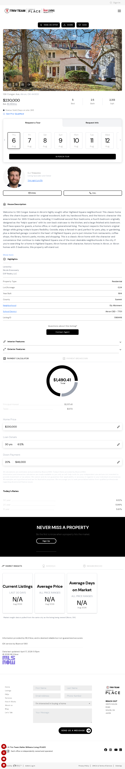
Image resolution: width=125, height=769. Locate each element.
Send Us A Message (76, 730)
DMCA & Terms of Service (102, 766)
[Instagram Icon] (109, 749)
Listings (8, 690)
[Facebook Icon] (104, 749)
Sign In (115, 2)
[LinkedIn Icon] (119, 749)
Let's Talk (9, 712)
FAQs (7, 694)
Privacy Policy (84, 766)
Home (7, 687)
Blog (7, 709)
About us (9, 705)
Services (8, 698)
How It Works (10, 701)
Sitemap (118, 766)
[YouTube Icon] (114, 749)
